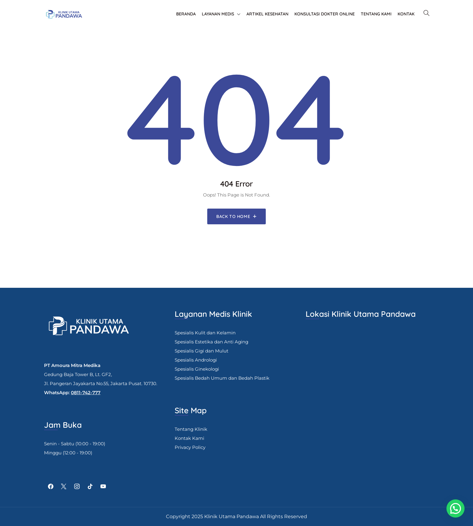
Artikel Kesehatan (267, 14)
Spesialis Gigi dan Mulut (201, 351)
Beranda (186, 14)
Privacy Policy (190, 447)
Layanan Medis (218, 14)
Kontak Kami (189, 438)
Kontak (406, 14)
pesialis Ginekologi (198, 369)
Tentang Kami (376, 14)
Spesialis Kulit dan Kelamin (205, 333)
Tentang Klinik (191, 429)
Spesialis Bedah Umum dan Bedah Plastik (222, 378)
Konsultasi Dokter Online (324, 14)
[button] (455, 508)
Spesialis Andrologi (196, 360)
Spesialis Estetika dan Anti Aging (211, 342)
